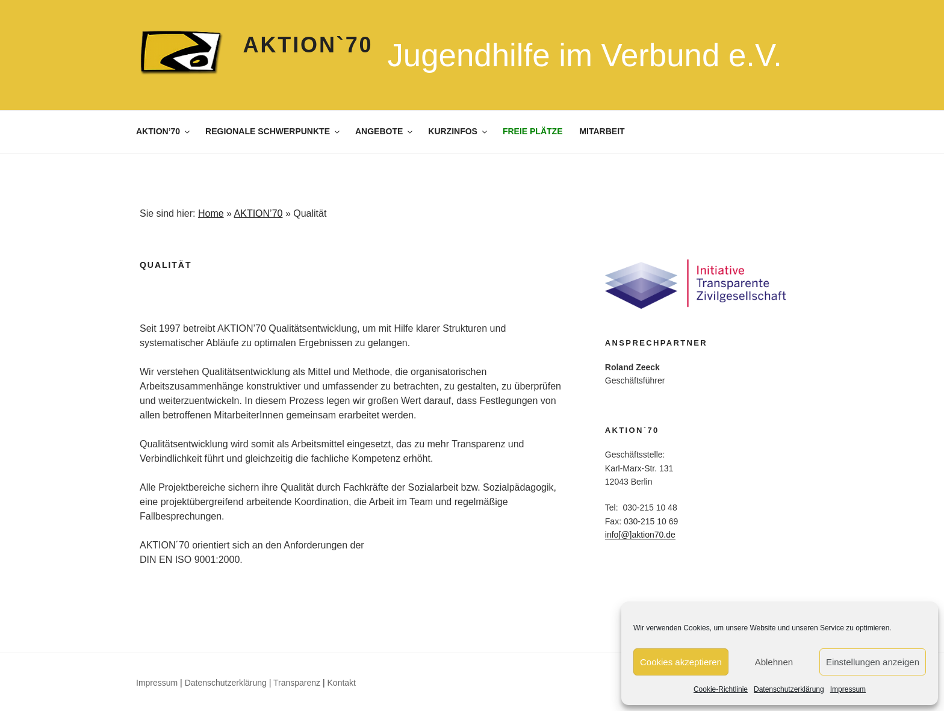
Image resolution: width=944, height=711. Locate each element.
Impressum (848, 689)
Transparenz (296, 683)
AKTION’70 (163, 131)
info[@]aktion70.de (640, 534)
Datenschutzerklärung (789, 689)
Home (211, 213)
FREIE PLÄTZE (533, 131)
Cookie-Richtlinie (721, 689)
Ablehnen (774, 662)
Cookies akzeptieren (681, 662)
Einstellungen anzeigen (872, 662)
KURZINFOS (458, 131)
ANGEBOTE (384, 131)
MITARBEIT (601, 131)
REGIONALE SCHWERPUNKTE (273, 131)
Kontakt (342, 683)
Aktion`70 (308, 45)
